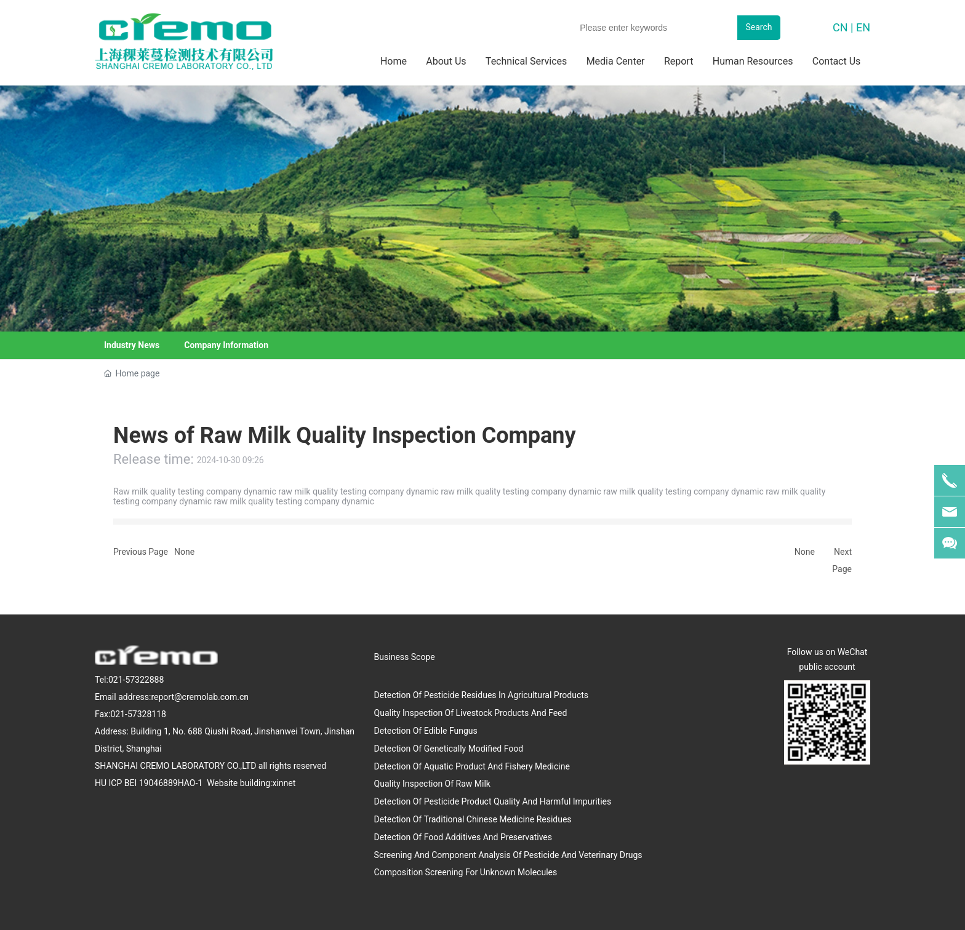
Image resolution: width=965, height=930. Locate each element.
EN (863, 27)
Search (758, 27)
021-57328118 (138, 714)
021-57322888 (136, 680)
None (184, 552)
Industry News (131, 345)
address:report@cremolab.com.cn (183, 697)
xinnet (283, 783)
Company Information (226, 345)
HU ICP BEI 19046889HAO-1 (150, 783)
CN (840, 27)
